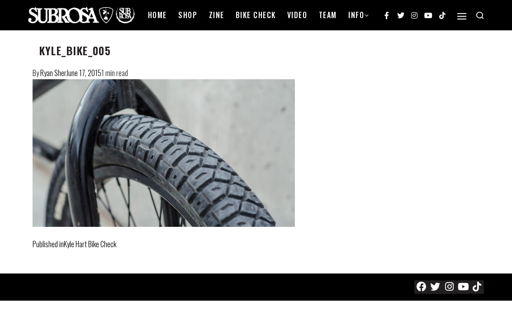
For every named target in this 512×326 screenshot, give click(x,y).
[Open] (462, 16)
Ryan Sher (53, 72)
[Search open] (480, 15)
